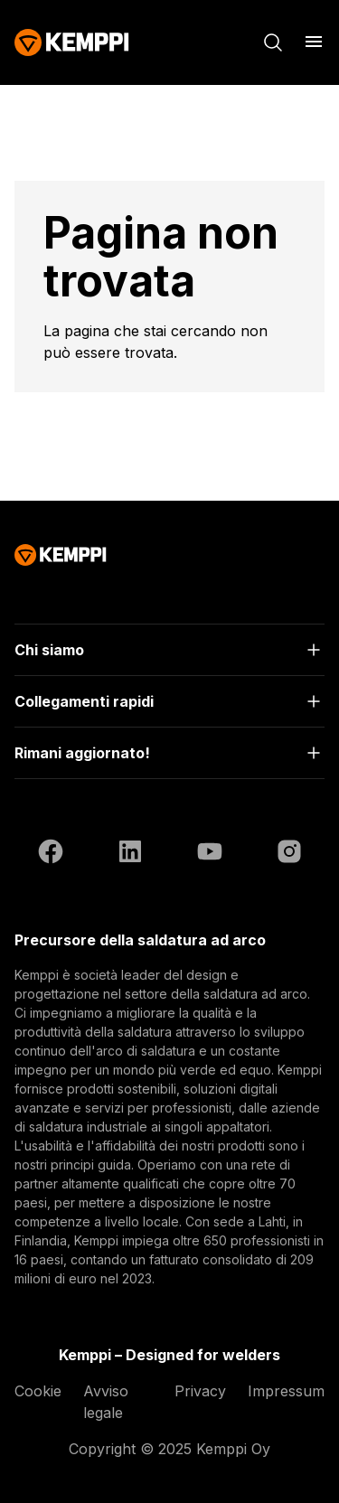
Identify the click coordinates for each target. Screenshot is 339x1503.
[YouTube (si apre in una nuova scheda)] (209, 854)
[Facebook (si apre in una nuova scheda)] (50, 854)
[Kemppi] (71, 42)
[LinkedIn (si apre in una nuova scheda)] (130, 854)
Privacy (200, 1391)
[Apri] (169, 650)
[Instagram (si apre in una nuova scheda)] (289, 854)
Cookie (37, 1391)
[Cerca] (273, 42)
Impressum (286, 1391)
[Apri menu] (314, 41)
